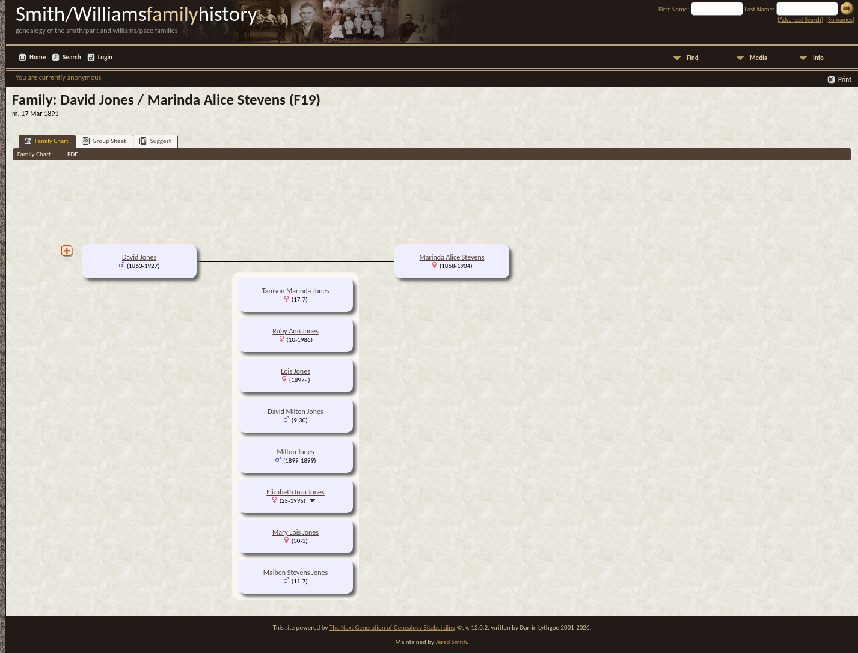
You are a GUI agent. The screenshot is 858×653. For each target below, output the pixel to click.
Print (844, 80)
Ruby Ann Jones (295, 331)
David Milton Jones (295, 411)
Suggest (155, 140)
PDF (72, 154)
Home (37, 57)
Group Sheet (104, 140)
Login (105, 57)
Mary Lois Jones (295, 532)
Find (693, 58)
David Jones (139, 257)
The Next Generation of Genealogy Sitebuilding (392, 627)
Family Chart (46, 140)
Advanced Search (800, 19)
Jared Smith (451, 642)
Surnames (840, 19)
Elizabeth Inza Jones (295, 492)
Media (758, 58)
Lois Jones (295, 371)
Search (72, 57)
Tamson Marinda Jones (295, 291)
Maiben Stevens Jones (295, 572)
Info (818, 58)
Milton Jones (295, 452)
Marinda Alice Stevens (452, 257)
